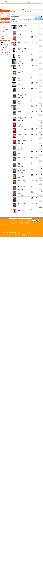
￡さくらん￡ (19, 51)
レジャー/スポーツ (19, 232)
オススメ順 (21, 19)
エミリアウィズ (16, 222)
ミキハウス (21, 222)
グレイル (11, 221)
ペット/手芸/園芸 (14, 232)
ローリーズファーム (12, 223)
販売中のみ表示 (15, 21)
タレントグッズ (25, 232)
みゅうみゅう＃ (19, 109)
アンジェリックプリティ (12, 227)
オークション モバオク (5, 2)
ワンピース (3, 27)
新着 (29, 19)
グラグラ (21, 221)
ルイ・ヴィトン (2, 222)
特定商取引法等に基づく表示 (17, 234)
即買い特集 (26, 223)
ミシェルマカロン (17, 224)
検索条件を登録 (13, 19)
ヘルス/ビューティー (3, 232)
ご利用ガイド (34, 2)
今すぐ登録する (29, 2)
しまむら (11, 222)
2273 (21, 34)
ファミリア (21, 223)
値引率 (25, 19)
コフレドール (6, 223)
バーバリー (2, 224)
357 (21, 51)
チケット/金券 (28, 232)
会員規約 (11, 234)
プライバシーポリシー (7, 234)
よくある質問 (37, 2)
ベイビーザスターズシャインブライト (17, 227)
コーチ (1, 223)
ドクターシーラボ (7, 224)
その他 (3, 38)
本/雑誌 (22, 232)
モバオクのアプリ (27, 221)
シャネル (2, 221)
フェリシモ (11, 224)
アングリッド (11, 228)
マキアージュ (6, 222)
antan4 (18, 28)
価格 (32, 19)
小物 (2, 36)
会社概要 (13, 234)
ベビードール (21, 224)
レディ (15, 221)
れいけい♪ (19, 34)
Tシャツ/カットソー (4, 29)
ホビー (11, 232)
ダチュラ (16, 223)
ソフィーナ (6, 221)
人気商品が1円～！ (27, 222)
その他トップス (4, 31)
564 (20, 28)
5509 (22, 109)
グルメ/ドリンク (8, 232)
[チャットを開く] (36, 221)
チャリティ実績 (22, 234)
